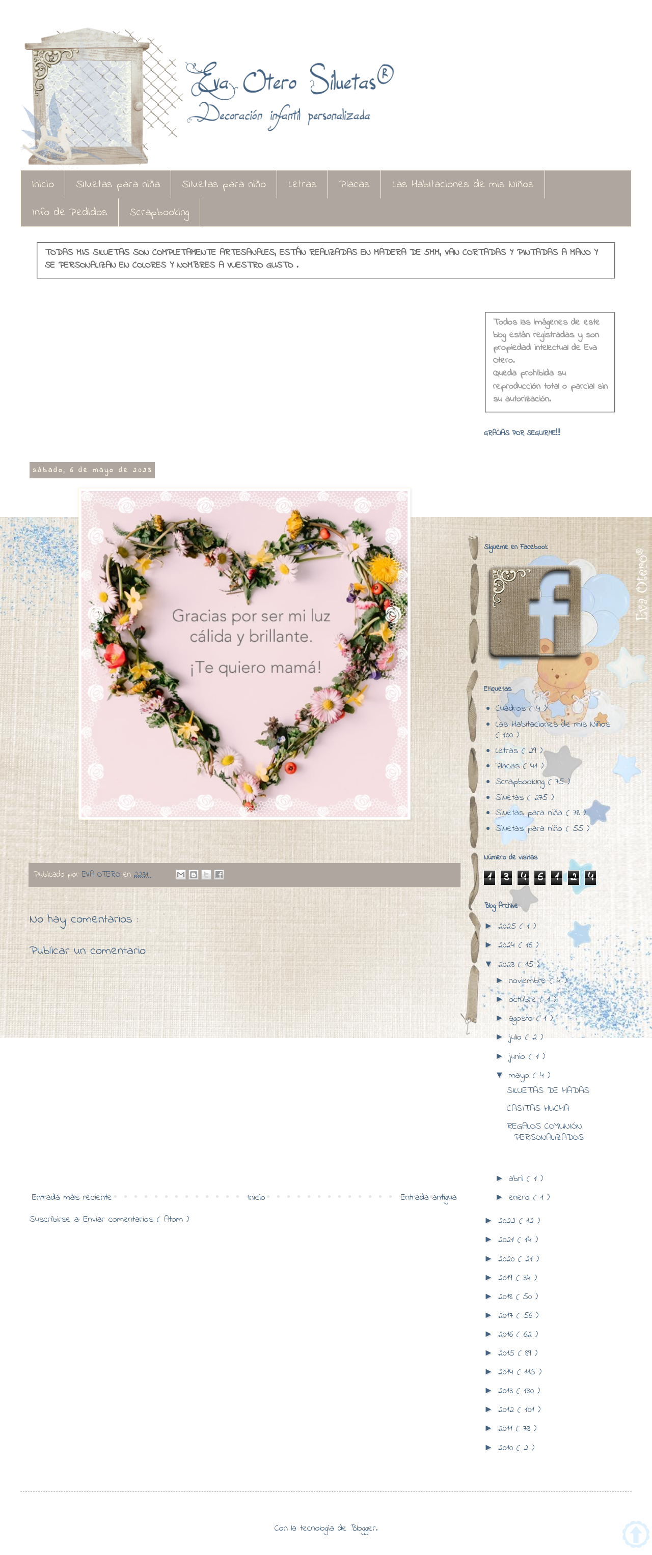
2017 (507, 1315)
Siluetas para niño (224, 184)
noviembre (529, 981)
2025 (509, 926)
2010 (507, 1448)
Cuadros (512, 708)
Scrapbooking (159, 212)
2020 (508, 1259)
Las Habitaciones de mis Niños (463, 184)
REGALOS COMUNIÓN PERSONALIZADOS (545, 1132)
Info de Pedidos (69, 212)
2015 (508, 1353)
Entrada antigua (429, 1197)
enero (521, 1197)
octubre (524, 999)
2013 (507, 1391)
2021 (508, 1240)
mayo (521, 1075)
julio (517, 1037)
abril (518, 1179)
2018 (507, 1297)
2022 (508, 1221)
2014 (507, 1372)
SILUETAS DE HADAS (548, 1091)
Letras (302, 184)
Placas (354, 184)
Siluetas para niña (118, 184)
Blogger (363, 1528)
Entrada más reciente (72, 1197)
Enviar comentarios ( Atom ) (136, 1219)
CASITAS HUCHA (538, 1108)
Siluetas (511, 797)
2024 (508, 945)
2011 (507, 1428)
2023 (508, 964)
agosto (522, 1018)
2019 (507, 1278)
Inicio (43, 184)
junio (519, 1056)
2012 (508, 1410)
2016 (507, 1334)
